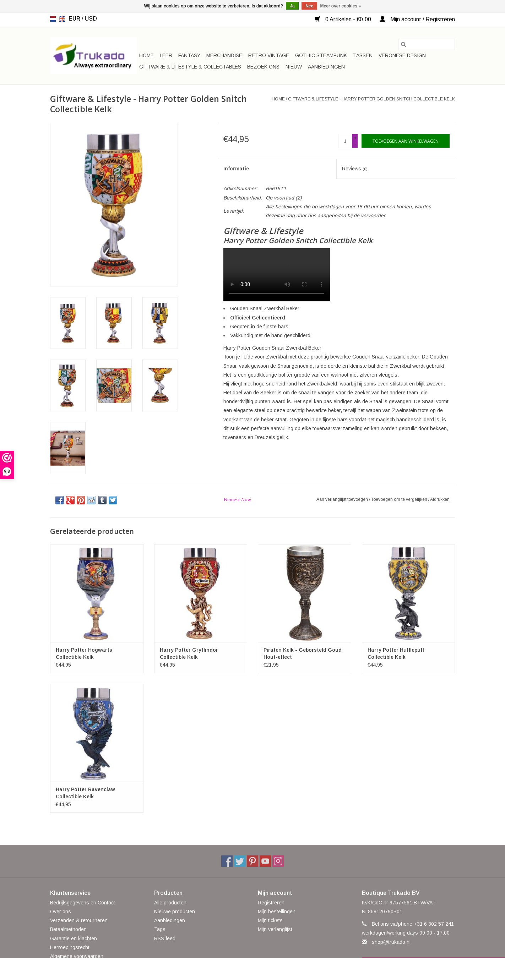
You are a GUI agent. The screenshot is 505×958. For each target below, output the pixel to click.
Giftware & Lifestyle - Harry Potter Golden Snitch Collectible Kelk (371, 99)
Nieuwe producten (174, 911)
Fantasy (189, 55)
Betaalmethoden (68, 929)
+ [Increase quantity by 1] (355, 137)
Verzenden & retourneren (79, 920)
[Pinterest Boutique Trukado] (252, 861)
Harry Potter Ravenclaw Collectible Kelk (85, 793)
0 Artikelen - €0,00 (344, 19)
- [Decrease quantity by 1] (355, 144)
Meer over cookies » (340, 6)
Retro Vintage (268, 55)
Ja (292, 6)
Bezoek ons (263, 67)
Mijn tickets (270, 920)
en (62, 19)
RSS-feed (164, 938)
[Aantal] (345, 141)
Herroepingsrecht (69, 947)
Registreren (271, 902)
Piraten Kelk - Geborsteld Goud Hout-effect (303, 653)
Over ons (60, 911)
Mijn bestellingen (276, 911)
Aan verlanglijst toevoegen (342, 499)
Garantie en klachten (73, 938)
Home (146, 55)
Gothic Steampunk (321, 55)
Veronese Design (402, 55)
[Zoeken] (426, 44)
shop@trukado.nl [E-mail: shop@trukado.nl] (391, 942)
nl (53, 19)
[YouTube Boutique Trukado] (265, 861)
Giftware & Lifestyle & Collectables (190, 67)
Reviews (355, 168)
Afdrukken (440, 499)
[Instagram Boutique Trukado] (278, 861)
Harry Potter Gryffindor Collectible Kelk (189, 653)
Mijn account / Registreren (417, 19)
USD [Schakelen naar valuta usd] (91, 19)
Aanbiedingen (326, 67)
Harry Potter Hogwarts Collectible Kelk (84, 653)
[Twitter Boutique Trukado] (239, 861)
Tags (159, 929)
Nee (309, 6)
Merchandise (224, 55)
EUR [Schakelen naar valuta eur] (75, 19)
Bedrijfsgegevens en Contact (82, 902)
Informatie (236, 168)
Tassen (363, 55)
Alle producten (170, 902)
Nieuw (294, 67)
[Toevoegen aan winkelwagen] (406, 141)
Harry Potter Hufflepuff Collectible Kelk (396, 653)
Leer (166, 55)
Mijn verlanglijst (275, 929)
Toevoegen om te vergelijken (399, 499)
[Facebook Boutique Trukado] (227, 861)
